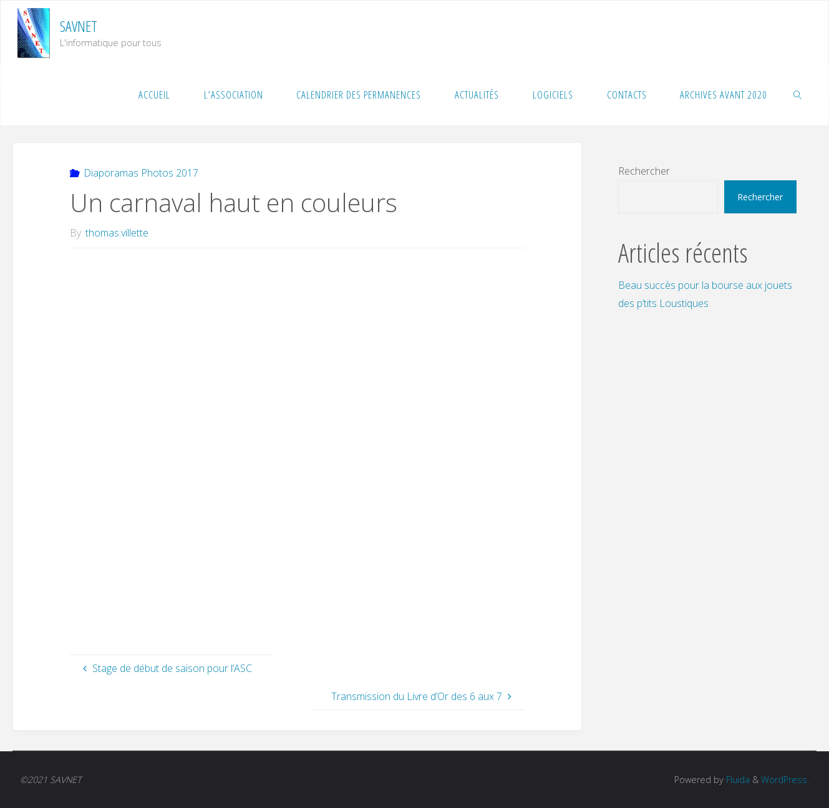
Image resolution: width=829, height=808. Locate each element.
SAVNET (78, 26)
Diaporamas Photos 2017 (141, 173)
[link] (798, 94)
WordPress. (785, 780)
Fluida (737, 780)
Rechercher (644, 171)
